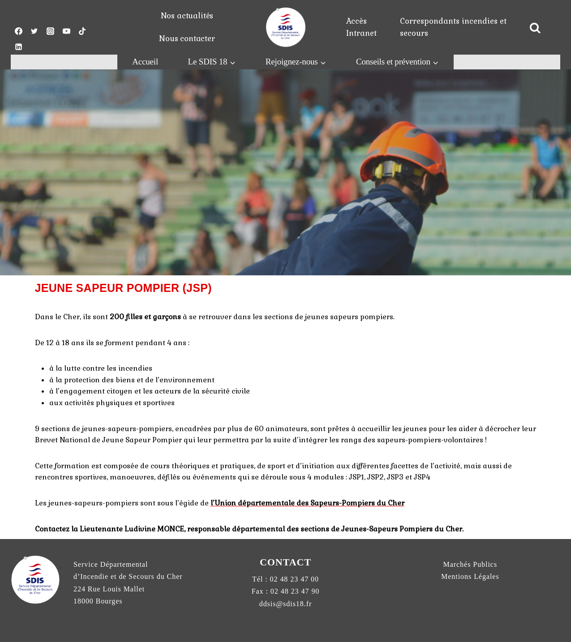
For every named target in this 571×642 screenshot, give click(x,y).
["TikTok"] (82, 31)
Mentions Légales (470, 576)
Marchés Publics (470, 564)
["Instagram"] (50, 31)
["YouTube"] (66, 31)
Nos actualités (187, 16)
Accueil (145, 61)
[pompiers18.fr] (286, 27)
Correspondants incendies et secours (453, 27)
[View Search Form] (535, 28)
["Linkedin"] (18, 47)
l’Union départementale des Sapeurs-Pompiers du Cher (307, 503)
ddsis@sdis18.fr (285, 604)
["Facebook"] (18, 31)
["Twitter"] (34, 31)
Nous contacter (187, 38)
